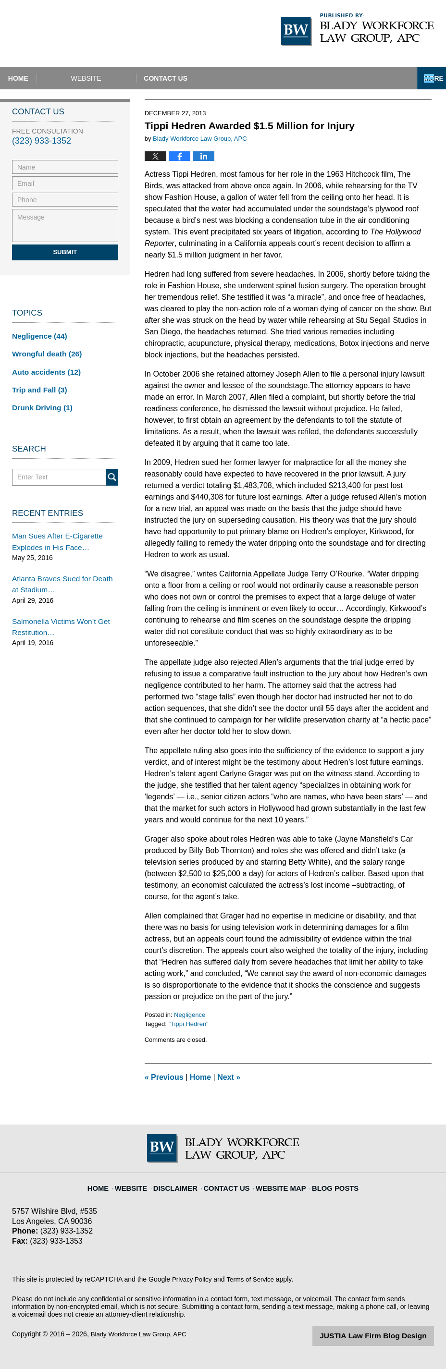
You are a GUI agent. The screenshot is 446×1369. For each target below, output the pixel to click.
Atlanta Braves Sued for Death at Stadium (61, 575)
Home (45, 78)
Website (139, 78)
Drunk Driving (39, 402)
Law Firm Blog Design (388, 1335)
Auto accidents (43, 369)
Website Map (278, 1182)
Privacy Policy (193, 1279)
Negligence (189, 1014)
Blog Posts (327, 1182)
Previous (164, 1077)
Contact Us (245, 78)
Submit (65, 252)
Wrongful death (43, 352)
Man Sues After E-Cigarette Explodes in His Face (53, 535)
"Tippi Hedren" (189, 1023)
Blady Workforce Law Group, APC (141, 1334)
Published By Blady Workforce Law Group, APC (357, 29)
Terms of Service (254, 1279)
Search (112, 471)
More (425, 78)
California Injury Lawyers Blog (96, 33)
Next (228, 1077)
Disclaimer (184, 1182)
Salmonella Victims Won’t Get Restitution (56, 615)
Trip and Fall (37, 386)
